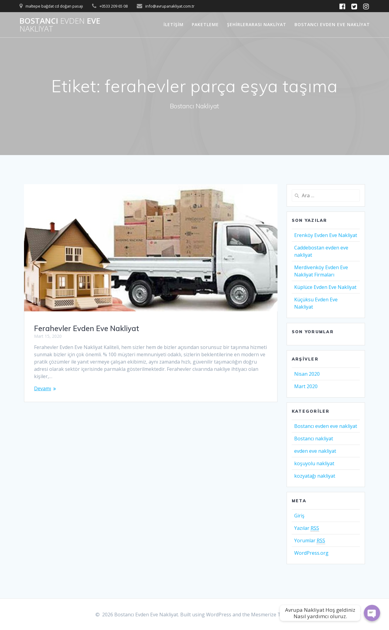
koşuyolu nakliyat (314, 463)
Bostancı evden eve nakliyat (325, 426)
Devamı (42, 388)
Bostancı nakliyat (313, 438)
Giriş (299, 515)
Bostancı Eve (59, 24)
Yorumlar (309, 540)
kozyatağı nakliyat (314, 475)
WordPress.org (311, 553)
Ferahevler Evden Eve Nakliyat (86, 328)
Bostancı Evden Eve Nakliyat (332, 24)
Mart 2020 (306, 386)
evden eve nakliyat (315, 451)
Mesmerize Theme (272, 614)
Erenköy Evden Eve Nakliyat (325, 235)
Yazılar (306, 528)
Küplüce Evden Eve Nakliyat (325, 287)
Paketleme (205, 24)
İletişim (174, 24)
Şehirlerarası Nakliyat (256, 24)
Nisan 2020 (307, 374)
